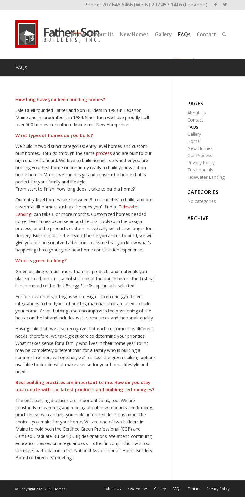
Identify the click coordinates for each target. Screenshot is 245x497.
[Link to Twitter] (225, 4)
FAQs (21, 67)
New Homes (199, 148)
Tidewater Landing (206, 177)
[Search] (224, 34)
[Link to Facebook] (215, 4)
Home (193, 141)
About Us (196, 113)
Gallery (194, 134)
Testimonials (200, 170)
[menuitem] (78, 34)
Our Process (199, 155)
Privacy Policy (201, 162)
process (104, 153)
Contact (195, 120)
